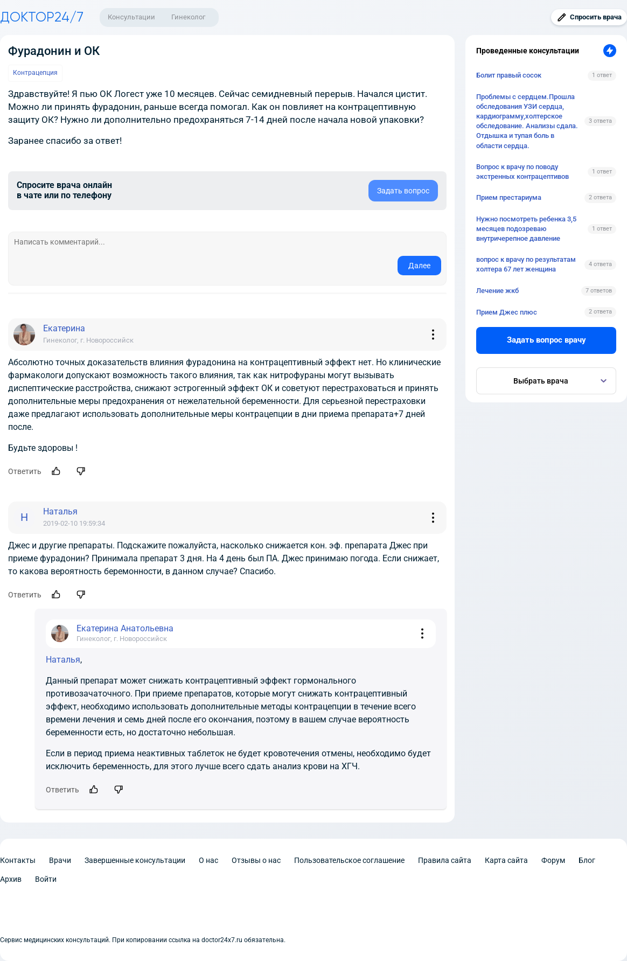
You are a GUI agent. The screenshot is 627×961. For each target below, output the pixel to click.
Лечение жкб (497, 291)
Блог (587, 860)
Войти (46, 879)
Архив (11, 879)
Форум (553, 860)
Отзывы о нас (256, 860)
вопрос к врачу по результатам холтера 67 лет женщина (526, 264)
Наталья (63, 659)
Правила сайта (444, 860)
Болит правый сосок (508, 75)
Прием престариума (508, 197)
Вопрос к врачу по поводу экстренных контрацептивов (522, 171)
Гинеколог (188, 17)
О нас (208, 860)
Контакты (18, 860)
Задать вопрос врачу (546, 340)
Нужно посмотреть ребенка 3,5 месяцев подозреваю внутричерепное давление (526, 228)
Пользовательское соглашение (349, 860)
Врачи (60, 860)
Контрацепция (35, 72)
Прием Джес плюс (506, 312)
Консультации (131, 17)
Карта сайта (506, 860)
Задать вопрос (403, 190)
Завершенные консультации (135, 860)
